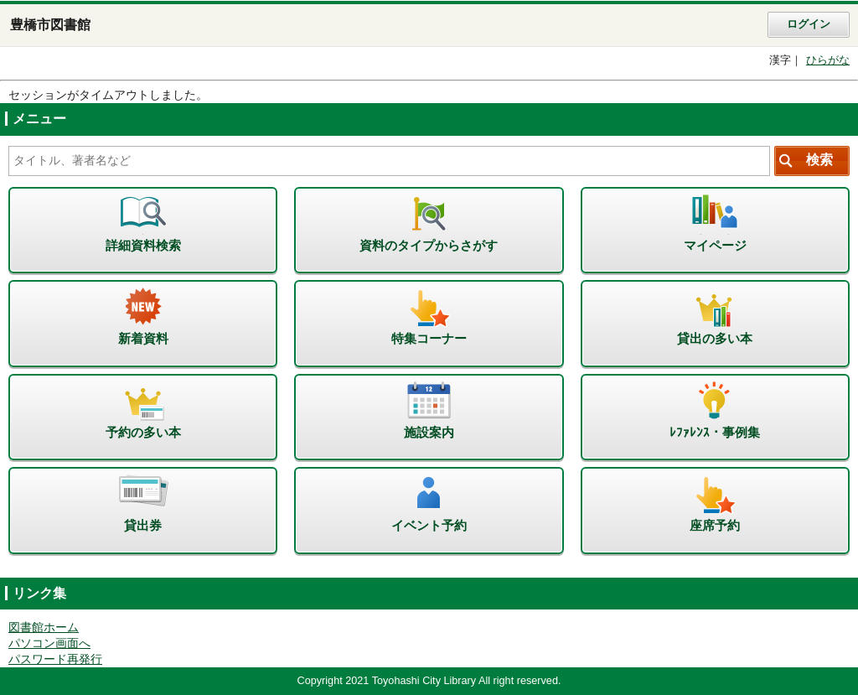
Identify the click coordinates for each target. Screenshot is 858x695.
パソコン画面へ (49, 643)
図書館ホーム (43, 627)
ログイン (808, 24)
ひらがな (828, 60)
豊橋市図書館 (50, 25)
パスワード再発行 (55, 659)
